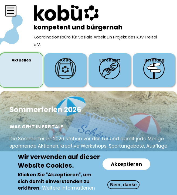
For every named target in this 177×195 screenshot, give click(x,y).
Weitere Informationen (68, 188)
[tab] (21, 70)
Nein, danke (123, 185)
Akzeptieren (126, 164)
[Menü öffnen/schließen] (11, 11)
